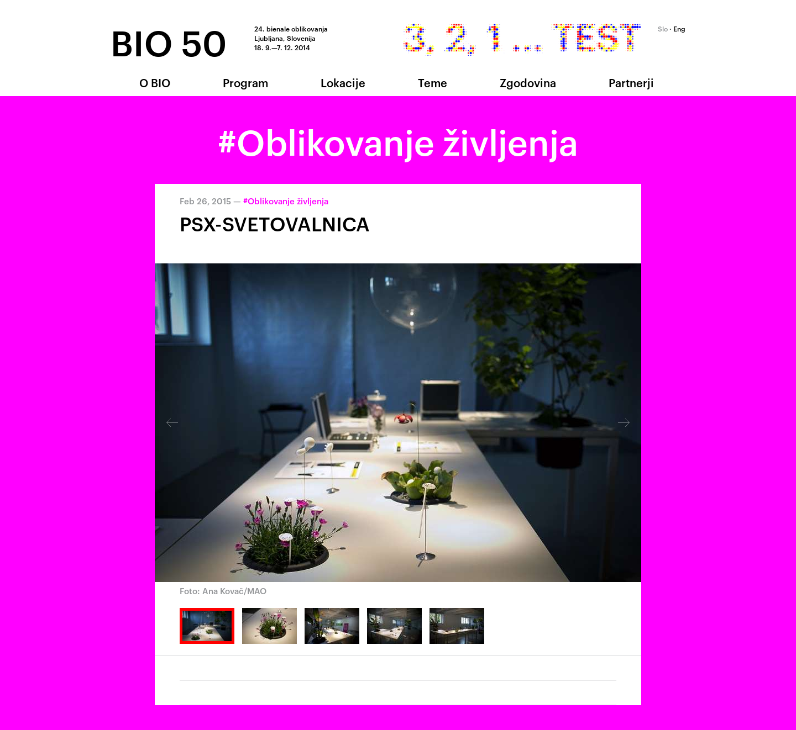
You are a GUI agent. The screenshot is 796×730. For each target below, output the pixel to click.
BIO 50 (169, 40)
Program (245, 82)
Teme (432, 82)
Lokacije (343, 82)
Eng (679, 28)
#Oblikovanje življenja (285, 201)
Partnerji (631, 82)
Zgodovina (528, 82)
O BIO (154, 82)
